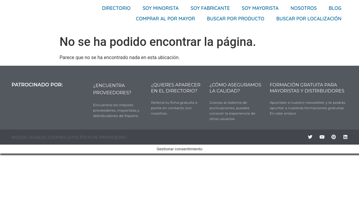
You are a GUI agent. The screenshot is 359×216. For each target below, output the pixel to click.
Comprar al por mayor (165, 19)
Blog (335, 8)
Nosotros (304, 8)
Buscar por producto (235, 19)
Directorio (116, 8)
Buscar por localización (308, 19)
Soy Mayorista (260, 8)
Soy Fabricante (210, 8)
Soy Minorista (160, 8)
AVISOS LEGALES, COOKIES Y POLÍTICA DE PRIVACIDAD (69, 137)
